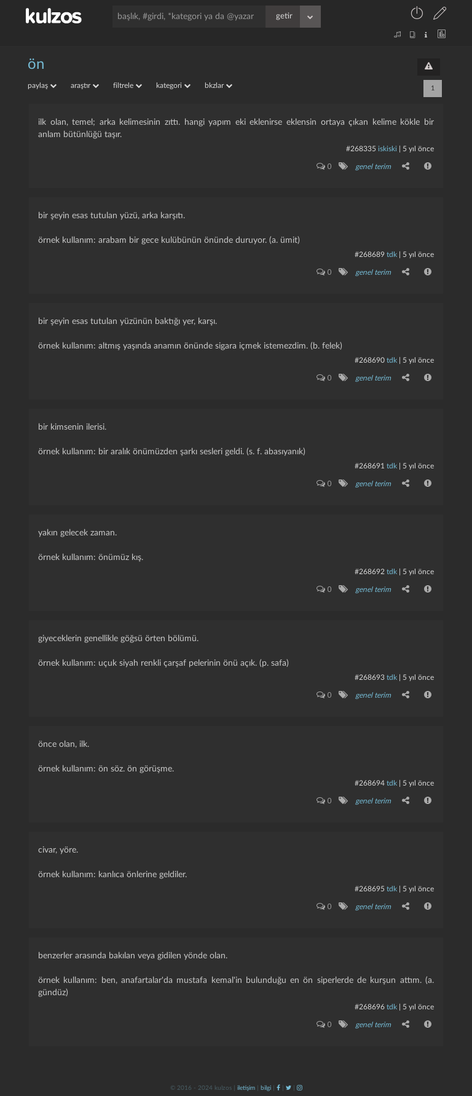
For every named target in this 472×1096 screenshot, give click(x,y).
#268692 (370, 571)
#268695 (370, 889)
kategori (173, 85)
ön (36, 64)
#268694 (370, 783)
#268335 (361, 148)
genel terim (373, 166)
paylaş (42, 85)
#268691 (370, 466)
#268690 (370, 360)
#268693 (370, 677)
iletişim (246, 1088)
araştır (85, 85)
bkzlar (218, 85)
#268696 (370, 1007)
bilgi (266, 1088)
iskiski (387, 148)
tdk (392, 254)
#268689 (370, 254)
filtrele (127, 85)
